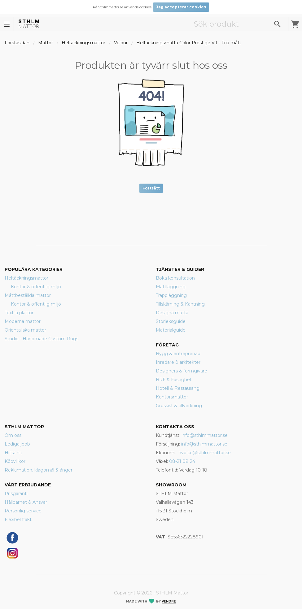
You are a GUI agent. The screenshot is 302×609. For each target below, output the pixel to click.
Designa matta (172, 312)
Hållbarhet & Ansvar (26, 502)
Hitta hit (13, 452)
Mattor (45, 43)
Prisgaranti (16, 493)
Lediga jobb (17, 444)
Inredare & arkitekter (178, 362)
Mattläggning (171, 286)
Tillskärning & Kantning (180, 304)
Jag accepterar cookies (181, 7)
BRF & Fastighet (174, 379)
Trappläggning (171, 295)
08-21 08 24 (182, 461)
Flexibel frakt (18, 519)
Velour (121, 43)
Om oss (13, 435)
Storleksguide (171, 321)
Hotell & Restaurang (177, 388)
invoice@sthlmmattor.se (204, 452)
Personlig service (23, 511)
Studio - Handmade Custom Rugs (41, 338)
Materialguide (171, 330)
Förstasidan (17, 43)
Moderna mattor (23, 321)
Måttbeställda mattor (28, 295)
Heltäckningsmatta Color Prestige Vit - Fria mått (188, 43)
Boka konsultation (175, 278)
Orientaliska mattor (25, 330)
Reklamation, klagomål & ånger (38, 470)
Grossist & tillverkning (179, 405)
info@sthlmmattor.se (205, 435)
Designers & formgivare (181, 371)
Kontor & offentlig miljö (36, 286)
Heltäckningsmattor (83, 43)
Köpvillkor (15, 461)
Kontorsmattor (172, 397)
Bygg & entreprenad (178, 353)
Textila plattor (19, 312)
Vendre (169, 601)
